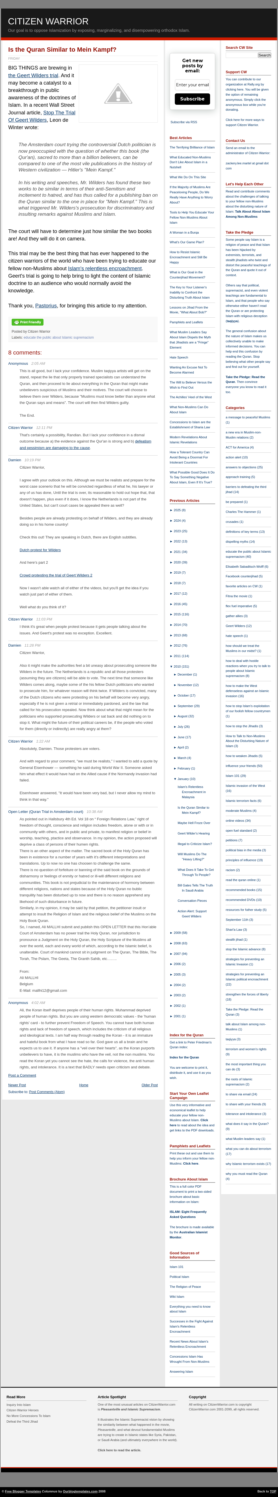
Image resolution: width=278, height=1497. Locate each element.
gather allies (235, 616)
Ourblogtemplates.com (80, 1491)
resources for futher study (244, 909)
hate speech (235, 636)
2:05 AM (38, 363)
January (184, 779)
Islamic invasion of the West (245, 785)
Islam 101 (177, 1267)
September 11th (237, 919)
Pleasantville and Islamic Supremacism (130, 1409)
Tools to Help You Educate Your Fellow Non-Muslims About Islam (192, 217)
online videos (235, 820)
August (183, 716)
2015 (178, 614)
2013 (178, 635)
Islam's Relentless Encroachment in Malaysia (192, 792)
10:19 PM (32, 460)
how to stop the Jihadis (242, 726)
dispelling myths (237, 541)
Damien (14, 460)
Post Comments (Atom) (47, 1092)
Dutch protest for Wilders (40, 550)
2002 (178, 1005)
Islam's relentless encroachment (105, 268)
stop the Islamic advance (244, 949)
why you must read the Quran (246, 1173)
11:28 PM (32, 645)
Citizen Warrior (48, 21)
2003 (178, 995)
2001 (178, 1016)
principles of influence (241, 860)
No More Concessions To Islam (29, 1416)
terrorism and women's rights (246, 1049)
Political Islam (179, 1276)
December (185, 674)
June (181, 737)
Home (83, 1085)
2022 (178, 541)
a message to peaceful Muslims (248, 417)
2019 (178, 572)
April (181, 747)
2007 (178, 953)
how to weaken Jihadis (242, 756)
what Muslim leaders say (244, 1138)
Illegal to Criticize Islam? (195, 844)
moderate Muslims (239, 810)
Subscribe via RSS (184, 122)
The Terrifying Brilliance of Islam (192, 147)
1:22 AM (43, 741)
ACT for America (238, 447)
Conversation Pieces (192, 900)
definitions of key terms (242, 531)
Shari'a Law (234, 929)
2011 (178, 656)
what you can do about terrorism (248, 1148)
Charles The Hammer (241, 511)
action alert (234, 457)
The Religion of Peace (185, 1286)
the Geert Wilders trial (33, 75)
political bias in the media (244, 850)
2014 (178, 624)
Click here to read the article (119, 1450)
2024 (178, 520)
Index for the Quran (184, 1057)
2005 (178, 974)
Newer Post (17, 1085)
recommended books (241, 890)
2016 (178, 604)
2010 (178, 666)
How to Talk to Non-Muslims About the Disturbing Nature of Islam (247, 741)
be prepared (235, 502)
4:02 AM (38, 1003)
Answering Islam (181, 1371)
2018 (178, 583)
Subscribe (192, 99)
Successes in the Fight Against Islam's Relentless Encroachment (191, 1326)
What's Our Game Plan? (187, 242)
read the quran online (241, 880)
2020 (178, 562)
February (184, 768)
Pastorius (46, 306)
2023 (178, 531)
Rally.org (254, 84)
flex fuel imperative (239, 606)
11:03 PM (44, 619)
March (182, 758)
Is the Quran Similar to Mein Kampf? (62, 49)
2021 (178, 551)
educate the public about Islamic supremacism (59, 337)
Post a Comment (22, 1075)
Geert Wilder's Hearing (194, 833)
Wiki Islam (177, 1296)
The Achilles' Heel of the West (191, 397)
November (185, 685)
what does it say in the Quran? (247, 1123)
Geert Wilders (236, 626)
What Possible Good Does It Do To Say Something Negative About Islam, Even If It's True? (192, 477)
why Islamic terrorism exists (245, 1163)
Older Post (150, 1085)
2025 (178, 510)
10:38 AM (95, 812)
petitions (232, 840)
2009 (178, 932)
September (186, 706)
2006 (178, 964)
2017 (178, 593)
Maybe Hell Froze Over (194, 823)
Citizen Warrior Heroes (23, 1410)
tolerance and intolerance (244, 1114)
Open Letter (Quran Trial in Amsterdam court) (45, 812)
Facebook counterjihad (242, 576)
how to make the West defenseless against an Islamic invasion (247, 691)
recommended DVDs (241, 899)
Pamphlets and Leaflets (186, 322)
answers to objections (241, 467)
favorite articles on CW (242, 586)
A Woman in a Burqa (184, 232)
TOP (273, 1491)
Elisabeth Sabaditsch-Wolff (245, 566)
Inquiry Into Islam (19, 1404)
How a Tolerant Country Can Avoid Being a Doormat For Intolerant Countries (189, 457)
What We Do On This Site (188, 177)
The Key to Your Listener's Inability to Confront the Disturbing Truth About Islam (190, 292)
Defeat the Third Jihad (22, 1421)
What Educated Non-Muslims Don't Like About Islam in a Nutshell (190, 162)
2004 (178, 985)
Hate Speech (179, 357)
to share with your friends (244, 1104)
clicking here (234, 89)
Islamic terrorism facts (242, 800)
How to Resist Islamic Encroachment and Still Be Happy (188, 257)
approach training (238, 477)
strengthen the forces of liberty (247, 994)
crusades (233, 521)
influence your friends (241, 766)
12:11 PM (44, 427)
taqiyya (232, 321)
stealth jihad (235, 939)
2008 (178, 943)
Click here (190, 1163)
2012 (178, 645)
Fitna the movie (237, 596)
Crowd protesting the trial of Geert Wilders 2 (56, 575)
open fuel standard (239, 830)
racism (231, 870)
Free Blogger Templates (23, 1491)
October (184, 695)
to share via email (239, 1094)
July (181, 726)
